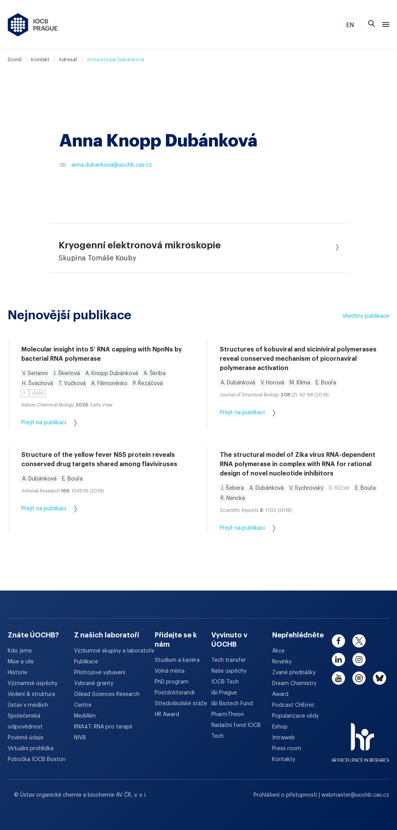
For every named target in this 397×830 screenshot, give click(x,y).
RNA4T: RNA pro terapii (103, 727)
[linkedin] (338, 659)
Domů (15, 59)
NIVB (80, 737)
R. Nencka (233, 498)
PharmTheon (227, 714)
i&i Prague (224, 693)
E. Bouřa (326, 383)
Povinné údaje (25, 737)
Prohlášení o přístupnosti (286, 795)
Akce (278, 651)
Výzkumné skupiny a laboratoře (114, 651)
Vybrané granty (93, 683)
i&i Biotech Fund (232, 703)
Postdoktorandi (175, 693)
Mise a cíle (21, 662)
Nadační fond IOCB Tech (236, 731)
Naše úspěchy (229, 671)
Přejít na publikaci (49, 423)
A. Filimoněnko (109, 383)
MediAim (85, 716)
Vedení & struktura (31, 694)
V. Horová (272, 383)
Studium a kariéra (177, 660)
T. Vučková (72, 383)
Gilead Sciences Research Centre (107, 700)
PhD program (171, 682)
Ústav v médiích (28, 705)
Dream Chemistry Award (294, 689)
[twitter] (359, 640)
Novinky (282, 662)
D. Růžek (339, 488)
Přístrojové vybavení (99, 672)
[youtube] (338, 678)
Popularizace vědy (295, 716)
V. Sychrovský (306, 488)
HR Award (167, 714)
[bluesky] (379, 678)
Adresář (68, 59)
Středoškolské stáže (181, 703)
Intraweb (283, 737)
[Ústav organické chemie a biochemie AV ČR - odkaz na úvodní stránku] (33, 24)
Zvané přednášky (294, 672)
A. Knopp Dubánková (111, 373)
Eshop (280, 727)
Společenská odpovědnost (25, 721)
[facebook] (338, 640)
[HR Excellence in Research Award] (361, 738)
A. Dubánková (238, 383)
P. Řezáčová (148, 383)
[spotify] (359, 678)
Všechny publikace (365, 316)
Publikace (86, 662)
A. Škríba (154, 373)
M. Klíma (300, 383)
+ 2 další (33, 393)
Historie (17, 672)
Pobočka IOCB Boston (37, 759)
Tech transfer (228, 660)
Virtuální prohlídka (31, 748)
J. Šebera (232, 488)
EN (350, 25)
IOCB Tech (225, 682)
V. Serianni (35, 373)
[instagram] (359, 659)
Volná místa (170, 671)
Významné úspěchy (32, 683)
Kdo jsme (20, 651)
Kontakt (40, 59)
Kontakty (283, 759)
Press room (286, 748)
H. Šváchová (37, 383)
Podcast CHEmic (293, 705)
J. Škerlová (66, 373)
